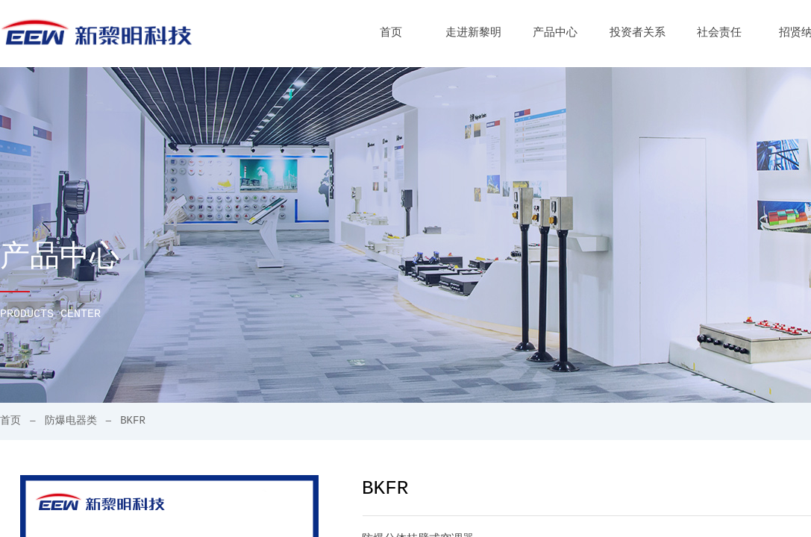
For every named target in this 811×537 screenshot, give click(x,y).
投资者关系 (638, 33)
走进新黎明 (473, 33)
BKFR (132, 421)
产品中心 (555, 33)
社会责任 (719, 33)
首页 (391, 33)
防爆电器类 (71, 421)
